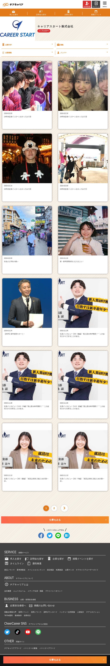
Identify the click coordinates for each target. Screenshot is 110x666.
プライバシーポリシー (53, 591)
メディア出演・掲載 (35, 591)
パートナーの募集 (30, 648)
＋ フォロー (44, 31)
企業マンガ (69, 570)
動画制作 (18, 615)
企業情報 (27, 52)
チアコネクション (93, 612)
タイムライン (14, 563)
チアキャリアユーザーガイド (87, 570)
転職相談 (59, 570)
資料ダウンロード (50, 612)
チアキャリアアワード (12, 648)
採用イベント (23, 612)
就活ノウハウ (9, 570)
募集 (82, 44)
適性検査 (34, 563)
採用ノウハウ (36, 612)
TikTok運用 (8, 615)
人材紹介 (80, 612)
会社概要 (7, 591)
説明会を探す (34, 559)
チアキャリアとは (16, 584)
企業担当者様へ (15, 605)
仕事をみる (55, 520)
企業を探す (55, 559)
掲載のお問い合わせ (41, 605)
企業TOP (27, 44)
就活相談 (50, 570)
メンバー (82, 52)
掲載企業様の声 (10, 612)
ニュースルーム (19, 591)
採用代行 (27, 615)
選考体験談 (21, 570)
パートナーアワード (47, 648)
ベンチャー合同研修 (67, 612)
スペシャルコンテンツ (36, 570)
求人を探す (12, 559)
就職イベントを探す (80, 559)
